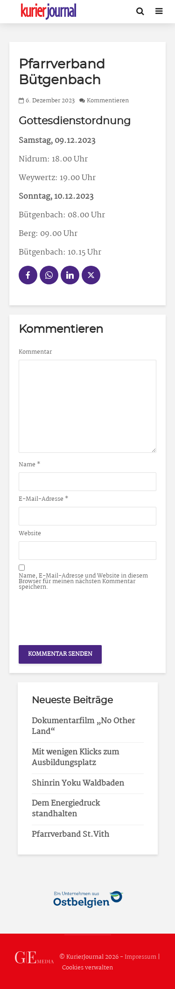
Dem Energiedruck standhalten (66, 809)
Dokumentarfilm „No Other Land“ (83, 726)
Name (30, 465)
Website (30, 534)
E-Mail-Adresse (44, 499)
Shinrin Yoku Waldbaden (78, 783)
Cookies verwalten (87, 968)
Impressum (140, 957)
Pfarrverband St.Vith (70, 834)
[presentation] (90, 615)
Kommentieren (108, 101)
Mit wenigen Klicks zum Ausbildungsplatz (75, 757)
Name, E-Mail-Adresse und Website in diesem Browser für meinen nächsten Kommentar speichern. (83, 581)
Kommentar (35, 352)
